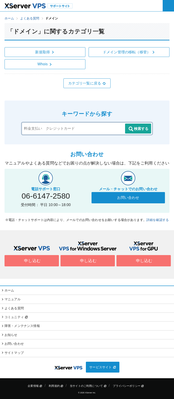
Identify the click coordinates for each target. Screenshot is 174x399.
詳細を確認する (157, 220)
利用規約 (56, 385)
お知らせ (11, 335)
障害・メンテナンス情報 (22, 326)
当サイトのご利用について (88, 385)
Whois (44, 64)
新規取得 (45, 52)
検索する (138, 129)
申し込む (32, 260)
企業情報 (35, 385)
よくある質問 (14, 308)
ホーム (9, 290)
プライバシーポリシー (128, 385)
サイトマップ (14, 352)
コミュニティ (16, 317)
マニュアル (13, 299)
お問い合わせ (128, 198)
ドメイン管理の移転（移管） (129, 52)
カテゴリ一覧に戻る (87, 83)
